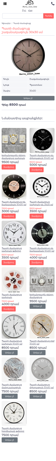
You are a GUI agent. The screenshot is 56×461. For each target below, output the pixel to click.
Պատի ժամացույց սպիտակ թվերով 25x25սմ (12, 251)
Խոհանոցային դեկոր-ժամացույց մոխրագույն (42, 297)
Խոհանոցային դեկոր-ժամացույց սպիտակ (14, 156)
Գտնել (48, 15)
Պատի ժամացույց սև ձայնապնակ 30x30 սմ (42, 249)
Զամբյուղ (8, 167)
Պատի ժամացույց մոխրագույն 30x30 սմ (42, 386)
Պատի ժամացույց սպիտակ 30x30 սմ (12, 342)
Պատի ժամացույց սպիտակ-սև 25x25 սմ (41, 203)
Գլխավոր (6, 23)
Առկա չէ (28, 98)
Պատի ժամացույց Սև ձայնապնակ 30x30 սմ (14, 203)
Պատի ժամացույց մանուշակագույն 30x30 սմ (12, 387)
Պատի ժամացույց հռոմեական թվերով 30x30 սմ (13, 431)
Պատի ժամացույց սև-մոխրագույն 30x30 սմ (42, 156)
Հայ (30, 10)
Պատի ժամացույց (22, 23)
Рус (24, 10)
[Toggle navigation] (5, 4)
